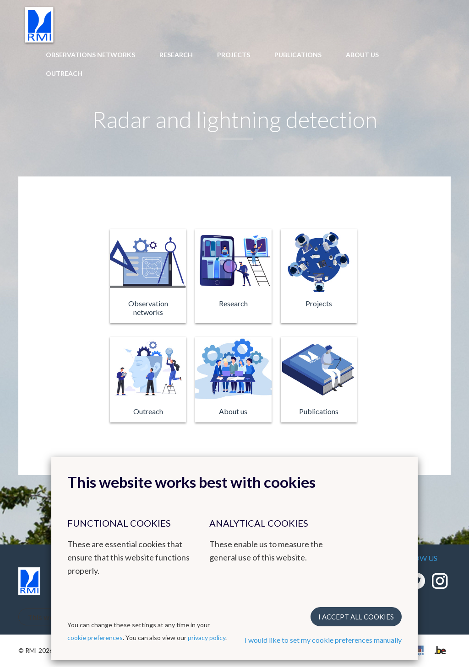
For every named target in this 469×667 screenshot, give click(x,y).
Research (176, 55)
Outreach (64, 73)
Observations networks (90, 55)
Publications (298, 55)
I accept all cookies (356, 617)
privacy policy (206, 637)
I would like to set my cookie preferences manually (323, 639)
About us (362, 55)
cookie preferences (95, 637)
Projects (233, 55)
